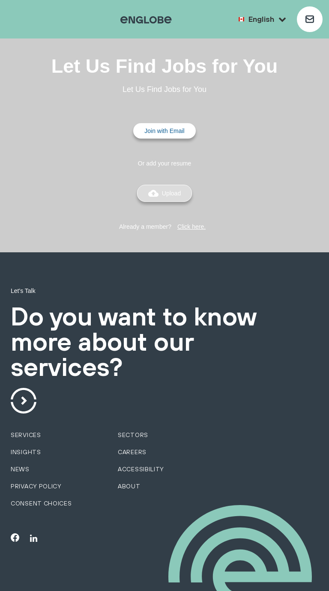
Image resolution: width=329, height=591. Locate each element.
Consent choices (41, 503)
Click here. (191, 226)
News (20, 469)
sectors (133, 434)
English (267, 19)
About (129, 486)
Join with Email (164, 130)
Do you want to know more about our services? (133, 342)
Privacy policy (36, 486)
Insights (26, 452)
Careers (132, 452)
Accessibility (141, 469)
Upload (164, 193)
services (26, 434)
